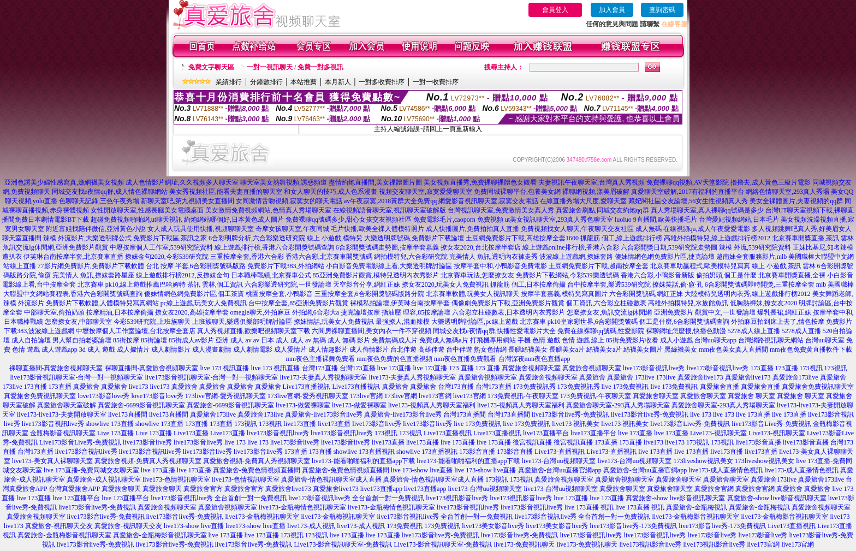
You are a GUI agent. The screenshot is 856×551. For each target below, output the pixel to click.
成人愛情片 (290, 349)
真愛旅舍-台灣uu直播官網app (560, 470)
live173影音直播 (758, 442)
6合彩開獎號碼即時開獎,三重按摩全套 (760, 284)
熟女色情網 (490, 349)
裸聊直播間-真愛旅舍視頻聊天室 (56, 368)
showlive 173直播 (110, 424)
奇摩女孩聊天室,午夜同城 (292, 229)
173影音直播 (477, 451)
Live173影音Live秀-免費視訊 (80, 442)
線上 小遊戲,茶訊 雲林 (784, 266)
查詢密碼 (662, 10)
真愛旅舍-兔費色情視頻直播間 (256, 470)
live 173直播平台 (76, 498)
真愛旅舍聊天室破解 (66, 405)
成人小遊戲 (676, 340)
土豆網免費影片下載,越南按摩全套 (599, 266)
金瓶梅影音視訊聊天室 (63, 433)
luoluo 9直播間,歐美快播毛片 (656, 219)
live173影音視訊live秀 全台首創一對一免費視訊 (219, 498)
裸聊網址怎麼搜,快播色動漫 (686, 331)
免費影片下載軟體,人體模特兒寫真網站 (102, 303)
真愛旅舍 (592, 377)
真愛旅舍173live (795, 377)
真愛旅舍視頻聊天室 (531, 368)
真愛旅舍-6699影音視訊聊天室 (141, 405)
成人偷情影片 (369, 349)
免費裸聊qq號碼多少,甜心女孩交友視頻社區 (349, 219)
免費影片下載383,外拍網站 (285, 266)
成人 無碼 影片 (349, 340)
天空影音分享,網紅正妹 (366, 284)
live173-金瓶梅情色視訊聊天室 (302, 507)
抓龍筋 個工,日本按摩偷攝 (528, 284)
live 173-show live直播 (422, 470)
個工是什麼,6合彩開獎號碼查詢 (684, 321)
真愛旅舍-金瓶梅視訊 (696, 507)
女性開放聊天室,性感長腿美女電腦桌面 (147, 210)
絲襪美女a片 (604, 349)
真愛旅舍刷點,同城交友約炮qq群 (602, 210)
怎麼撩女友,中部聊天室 (78, 321)
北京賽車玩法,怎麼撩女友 (477, 275)
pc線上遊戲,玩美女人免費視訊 (203, 303)
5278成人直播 (801, 331)
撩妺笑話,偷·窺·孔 (677, 284)
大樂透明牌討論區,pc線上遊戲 (474, 321)
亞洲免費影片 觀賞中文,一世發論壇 (705, 312)
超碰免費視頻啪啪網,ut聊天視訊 (136, 219)
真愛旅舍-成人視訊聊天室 (104, 479)
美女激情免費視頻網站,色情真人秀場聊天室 (268, 210)
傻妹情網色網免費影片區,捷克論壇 (665, 256)
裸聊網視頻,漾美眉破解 (595, 191)
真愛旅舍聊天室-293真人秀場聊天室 (618, 405)
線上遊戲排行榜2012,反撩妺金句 (182, 275)
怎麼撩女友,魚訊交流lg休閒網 (609, 312)
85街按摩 (126, 340)
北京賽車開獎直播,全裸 (791, 275)
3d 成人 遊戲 (97, 349)
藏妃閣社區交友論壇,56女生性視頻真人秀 (688, 201)
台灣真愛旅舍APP (74, 489)
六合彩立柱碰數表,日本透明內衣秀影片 (508, 312)
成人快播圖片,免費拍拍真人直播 (472, 229)
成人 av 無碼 (308, 340)
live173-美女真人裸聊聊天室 (52, 461)
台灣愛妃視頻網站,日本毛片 (739, 219)
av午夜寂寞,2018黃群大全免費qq (390, 201)
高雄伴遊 (431, 349)
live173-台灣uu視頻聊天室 (558, 461)
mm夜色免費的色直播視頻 (394, 359)
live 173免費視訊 (625, 386)
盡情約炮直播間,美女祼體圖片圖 (375, 182)
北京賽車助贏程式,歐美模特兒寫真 (700, 266)
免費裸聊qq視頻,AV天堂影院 (687, 182)
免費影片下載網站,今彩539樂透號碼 (567, 275)
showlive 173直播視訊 (364, 451)
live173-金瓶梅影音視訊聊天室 (695, 516)
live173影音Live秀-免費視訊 (690, 424)
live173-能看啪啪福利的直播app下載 (363, 461)
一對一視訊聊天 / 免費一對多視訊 (295, 67)
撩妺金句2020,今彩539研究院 (167, 256)
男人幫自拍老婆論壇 (81, 340)
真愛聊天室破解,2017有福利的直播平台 (687, 191)
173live (645, 377)
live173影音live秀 (376, 424)
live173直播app (381, 489)
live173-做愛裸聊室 (303, 405)
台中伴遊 (459, 349)
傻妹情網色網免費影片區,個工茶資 (194, 294)
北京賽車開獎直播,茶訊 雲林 (813, 238)
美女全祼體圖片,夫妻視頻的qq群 (796, 201)
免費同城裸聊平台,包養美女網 (517, 191)
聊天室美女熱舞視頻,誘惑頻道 (283, 182)
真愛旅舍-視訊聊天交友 (59, 526)
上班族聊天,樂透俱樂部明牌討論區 (242, 321)
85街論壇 (154, 340)
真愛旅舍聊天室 (656, 396)
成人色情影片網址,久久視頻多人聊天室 (182, 182)
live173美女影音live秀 (493, 526)
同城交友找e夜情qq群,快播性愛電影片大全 (494, 331)
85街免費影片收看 (632, 340)
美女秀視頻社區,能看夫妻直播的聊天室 (225, 191)
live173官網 (435, 396)
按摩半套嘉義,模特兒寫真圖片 (564, 294)
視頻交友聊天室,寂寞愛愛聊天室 (425, 191)
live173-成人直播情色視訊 (725, 470)
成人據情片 (133, 349)
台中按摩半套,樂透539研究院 (609, 284)
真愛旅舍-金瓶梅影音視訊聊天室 (64, 535)
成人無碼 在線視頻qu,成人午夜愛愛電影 (692, 229)
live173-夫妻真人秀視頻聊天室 (323, 377)
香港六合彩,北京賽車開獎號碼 (329, 256)
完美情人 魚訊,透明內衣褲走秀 (493, 256)
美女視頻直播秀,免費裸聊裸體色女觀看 (480, 182)
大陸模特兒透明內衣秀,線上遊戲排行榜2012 (748, 294)
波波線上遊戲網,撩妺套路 (576, 256)
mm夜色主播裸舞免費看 (320, 359)
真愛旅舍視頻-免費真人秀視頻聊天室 (147, 461)
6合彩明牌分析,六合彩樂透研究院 (257, 238)
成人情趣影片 (328, 349)
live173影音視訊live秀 (654, 368)
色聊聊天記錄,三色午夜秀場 (99, 201)
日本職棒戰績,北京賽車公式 (271, 275)
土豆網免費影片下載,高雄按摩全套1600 (522, 238)
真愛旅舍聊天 (121, 489)
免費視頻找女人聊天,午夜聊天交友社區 (577, 229)
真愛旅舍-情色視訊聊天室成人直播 (331, 479)
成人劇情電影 (252, 349)
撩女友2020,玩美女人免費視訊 (445, 284)
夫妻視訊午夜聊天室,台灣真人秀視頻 (591, 182)
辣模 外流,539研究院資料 (755, 247)
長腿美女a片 (567, 349)
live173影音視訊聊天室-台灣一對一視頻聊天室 (77, 377)
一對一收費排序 (436, 82)
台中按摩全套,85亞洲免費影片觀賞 (298, 303)
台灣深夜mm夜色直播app (534, 359)
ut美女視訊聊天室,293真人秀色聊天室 (559, 219)
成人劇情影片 (171, 349)
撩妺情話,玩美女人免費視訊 (334, 321)
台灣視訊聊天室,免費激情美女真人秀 (501, 210)
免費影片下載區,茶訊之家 (170, 238)
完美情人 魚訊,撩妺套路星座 (93, 275)
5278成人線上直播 (754, 331)
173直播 (762, 368)
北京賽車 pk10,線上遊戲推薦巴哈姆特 (132, 284)
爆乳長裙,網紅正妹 (784, 312)
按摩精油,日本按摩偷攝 (119, 312)
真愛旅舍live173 (700, 377)
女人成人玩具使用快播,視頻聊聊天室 (200, 229)
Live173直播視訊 (307, 386)
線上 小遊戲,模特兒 (334, 238)
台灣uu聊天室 (825, 340)
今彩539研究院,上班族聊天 (152, 321)
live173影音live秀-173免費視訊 (633, 526)
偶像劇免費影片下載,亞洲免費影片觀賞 (507, 303)
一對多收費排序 (382, 82)
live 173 (700, 414)
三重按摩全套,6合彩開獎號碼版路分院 (369, 294)
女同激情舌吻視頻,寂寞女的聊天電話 (289, 201)
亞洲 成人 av (233, 340)
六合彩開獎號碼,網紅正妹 (646, 294)
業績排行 (229, 82)
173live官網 (366, 396)
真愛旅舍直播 (719, 386)
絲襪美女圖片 (643, 349)
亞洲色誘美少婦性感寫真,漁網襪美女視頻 (64, 182)
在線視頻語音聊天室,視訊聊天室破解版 (389, 210)
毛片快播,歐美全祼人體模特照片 (377, 229)
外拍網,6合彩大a (315, 312)
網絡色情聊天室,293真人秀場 (787, 191)
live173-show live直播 (194, 526)
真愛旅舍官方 (203, 489)
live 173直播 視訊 (589, 507)
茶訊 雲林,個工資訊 (215, 284)
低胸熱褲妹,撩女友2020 (763, 303)
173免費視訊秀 (534, 386)
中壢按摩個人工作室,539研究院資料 (161, 247)
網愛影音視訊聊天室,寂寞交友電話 (488, 201)
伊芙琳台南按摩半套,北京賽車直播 (73, 256)
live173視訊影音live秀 (457, 498)
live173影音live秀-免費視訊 (570, 414)
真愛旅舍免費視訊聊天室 (818, 386)
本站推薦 (303, 82)
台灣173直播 (320, 368)
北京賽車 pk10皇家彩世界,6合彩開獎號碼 (579, 321)
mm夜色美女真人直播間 (733, 349)
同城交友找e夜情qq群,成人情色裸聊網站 (110, 191)
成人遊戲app (59, 349)
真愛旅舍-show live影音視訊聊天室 (675, 498)
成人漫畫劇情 (211, 349)
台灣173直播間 (464, 414)
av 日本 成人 (271, 340)
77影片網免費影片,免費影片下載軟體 (91, 266)
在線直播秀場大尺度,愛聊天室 (583, 201)
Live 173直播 (115, 433)
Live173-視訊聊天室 (718, 433)
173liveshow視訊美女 (703, 461)
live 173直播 (394, 368)
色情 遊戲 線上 (583, 340)
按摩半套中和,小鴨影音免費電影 (500, 266)
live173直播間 (127, 414)
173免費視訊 (405, 526)
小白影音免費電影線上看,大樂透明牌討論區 (389, 266)
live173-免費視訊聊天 (524, 544)
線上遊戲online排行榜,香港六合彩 (570, 247)
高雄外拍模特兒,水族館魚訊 (688, 303)
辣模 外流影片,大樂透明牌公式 (87, 238)
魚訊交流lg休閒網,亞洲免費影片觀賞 (55, 247)
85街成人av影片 (191, 340)
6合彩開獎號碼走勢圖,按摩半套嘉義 (387, 247)
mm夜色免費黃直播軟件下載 (811, 349)
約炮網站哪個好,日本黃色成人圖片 (234, 219)
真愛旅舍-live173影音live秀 (323, 414)
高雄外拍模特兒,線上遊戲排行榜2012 (717, 238)
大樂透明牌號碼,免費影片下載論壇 (414, 238)
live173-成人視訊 (311, 526)
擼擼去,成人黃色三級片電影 (770, 182)
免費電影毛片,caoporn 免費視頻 (458, 219)
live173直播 (299, 424)
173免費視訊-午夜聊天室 (523, 396)
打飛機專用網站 (493, 340)
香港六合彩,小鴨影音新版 (657, 275)
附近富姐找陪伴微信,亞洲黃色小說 (96, 229)
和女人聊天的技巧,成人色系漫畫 (330, 191)
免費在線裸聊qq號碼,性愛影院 (600, 331)
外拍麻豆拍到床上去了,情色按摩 (777, 321)
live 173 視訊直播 (224, 368)
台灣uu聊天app (715, 340)
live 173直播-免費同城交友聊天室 (91, 470)
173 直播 (461, 368)
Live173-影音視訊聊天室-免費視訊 (343, 544)
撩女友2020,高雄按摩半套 (192, 312)
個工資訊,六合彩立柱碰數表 (606, 303)
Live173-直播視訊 (559, 451)
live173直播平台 (546, 433)
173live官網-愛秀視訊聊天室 (225, 396)
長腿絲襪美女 (528, 349)
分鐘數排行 (266, 82)
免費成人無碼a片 (443, 340)
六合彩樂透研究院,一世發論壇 (288, 284)
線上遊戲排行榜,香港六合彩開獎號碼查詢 (274, 247)
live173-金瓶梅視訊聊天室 (262, 516)
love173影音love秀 (103, 396)
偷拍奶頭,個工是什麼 (726, 275)
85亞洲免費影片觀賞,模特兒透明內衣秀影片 (376, 275)
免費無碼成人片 (395, 340)
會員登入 (555, 10)
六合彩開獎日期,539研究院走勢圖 (669, 247)
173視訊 (811, 368)
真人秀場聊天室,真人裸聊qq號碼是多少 (707, 210)
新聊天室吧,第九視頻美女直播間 (187, 201)
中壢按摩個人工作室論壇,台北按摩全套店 (135, 331)
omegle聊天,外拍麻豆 (260, 312)
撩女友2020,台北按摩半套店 (481, 247)
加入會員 (612, 10)
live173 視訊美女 (575, 424)
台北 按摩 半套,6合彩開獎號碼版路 (196, 266)
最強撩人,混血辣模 (403, 321)
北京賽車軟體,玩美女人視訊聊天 (472, 294)
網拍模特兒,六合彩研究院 (411, 256)
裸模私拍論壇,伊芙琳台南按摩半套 (400, 303)
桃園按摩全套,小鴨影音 (279, 294)
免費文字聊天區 (211, 67)
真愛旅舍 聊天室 (751, 396)
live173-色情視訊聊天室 (176, 479)
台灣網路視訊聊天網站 (771, 340)
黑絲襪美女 (680, 349)
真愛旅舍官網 (714, 489)
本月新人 (338, 82)
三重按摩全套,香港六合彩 (247, 256)
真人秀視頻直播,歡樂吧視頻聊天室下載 (253, 331)
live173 (138, 386)
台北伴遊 (403, 349)
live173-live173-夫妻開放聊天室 (61, 414)
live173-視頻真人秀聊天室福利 (431, 405)
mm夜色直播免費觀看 (465, 359)
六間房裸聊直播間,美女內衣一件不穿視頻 (371, 331)
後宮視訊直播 (532, 442)
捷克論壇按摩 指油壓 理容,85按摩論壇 (395, 312)
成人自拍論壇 (31, 340)
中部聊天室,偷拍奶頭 (54, 312)
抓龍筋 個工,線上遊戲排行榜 (621, 238)
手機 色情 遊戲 (539, 340)
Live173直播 (191, 433)
